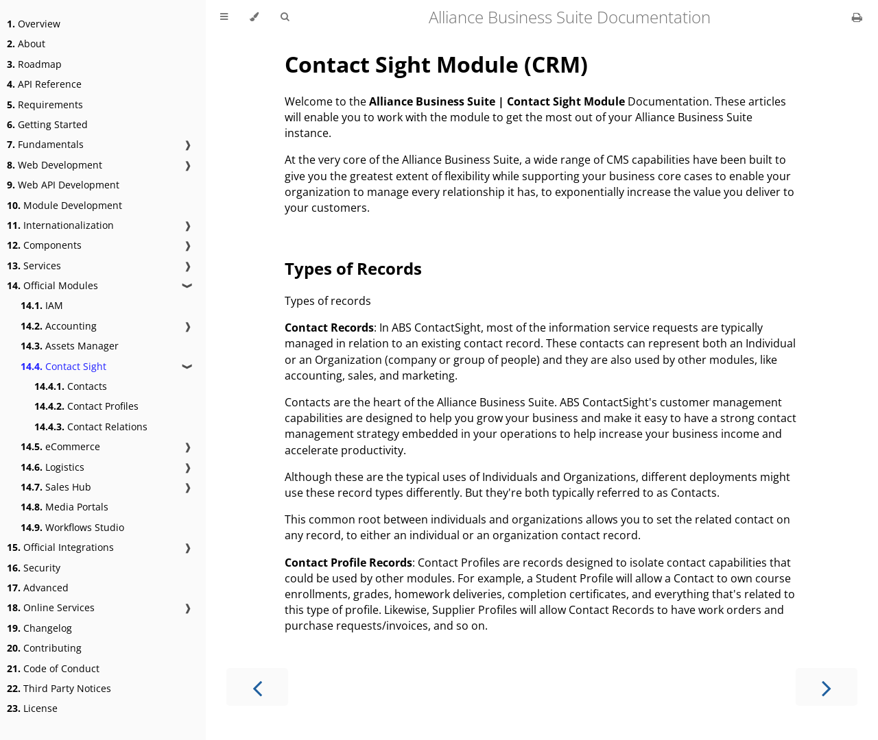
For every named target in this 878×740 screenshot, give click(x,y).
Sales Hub (56, 486)
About (26, 43)
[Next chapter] (826, 687)
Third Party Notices (59, 688)
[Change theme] (254, 17)
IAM (42, 305)
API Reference (44, 83)
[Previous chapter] (257, 687)
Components (44, 244)
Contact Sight (63, 366)
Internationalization (60, 225)
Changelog (39, 627)
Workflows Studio (72, 527)
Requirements (45, 104)
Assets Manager (70, 345)
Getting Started (47, 124)
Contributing (44, 647)
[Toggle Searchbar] (285, 17)
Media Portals (64, 506)
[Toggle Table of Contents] (224, 17)
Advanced (38, 587)
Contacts (70, 386)
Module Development (64, 205)
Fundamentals (45, 144)
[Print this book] (857, 17)
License (32, 708)
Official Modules (52, 285)
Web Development (54, 164)
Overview (33, 23)
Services (34, 265)
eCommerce (60, 446)
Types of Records (353, 268)
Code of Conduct (53, 668)
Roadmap (34, 64)
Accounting (59, 325)
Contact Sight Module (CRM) (436, 64)
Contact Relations (90, 426)
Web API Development (63, 184)
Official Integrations (60, 547)
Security (33, 567)
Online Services (51, 607)
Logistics (52, 466)
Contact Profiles (86, 405)
